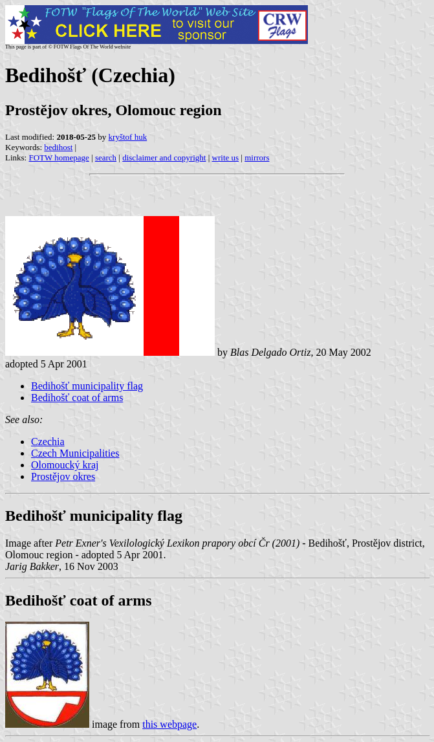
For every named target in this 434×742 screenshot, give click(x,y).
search (105, 157)
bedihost (58, 147)
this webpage (169, 724)
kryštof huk (128, 137)
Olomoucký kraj (64, 464)
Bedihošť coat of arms (77, 397)
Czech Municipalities (75, 453)
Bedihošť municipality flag (87, 385)
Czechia (48, 441)
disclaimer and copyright (164, 157)
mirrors (256, 157)
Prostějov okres (63, 476)
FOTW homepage (58, 157)
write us (225, 157)
